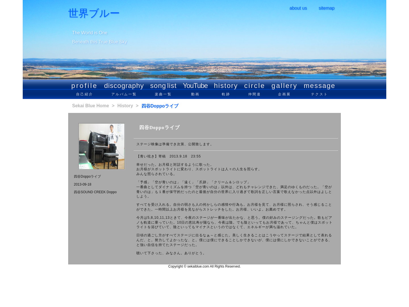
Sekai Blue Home (90, 105)
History (125, 105)
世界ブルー (94, 13)
